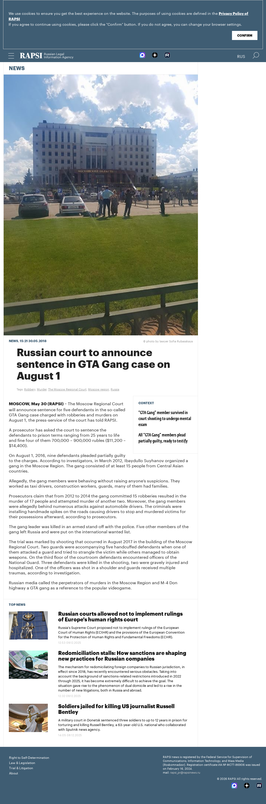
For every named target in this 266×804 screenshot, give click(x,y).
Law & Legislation (22, 762)
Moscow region (98, 389)
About (13, 772)
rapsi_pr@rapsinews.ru (185, 772)
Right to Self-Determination (29, 757)
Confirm (244, 35)
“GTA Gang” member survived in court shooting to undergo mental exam (164, 419)
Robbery (29, 389)
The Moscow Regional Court (67, 389)
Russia (115, 389)
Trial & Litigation (21, 767)
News (17, 68)
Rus (241, 56)
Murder (41, 389)
